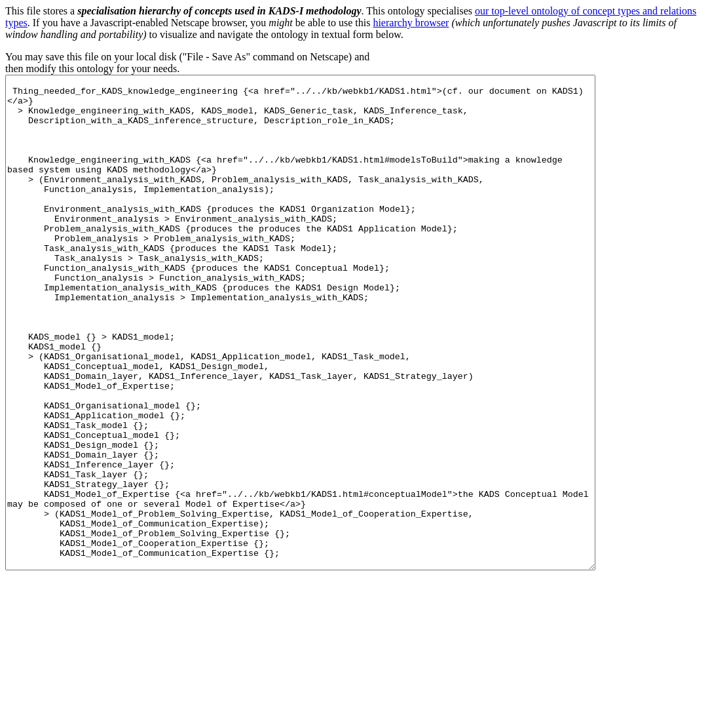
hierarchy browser (411, 22)
